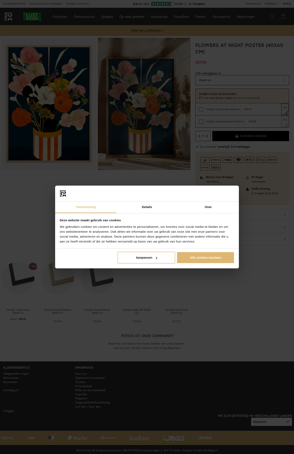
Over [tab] (208, 207)
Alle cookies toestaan (205, 257)
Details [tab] (147, 207)
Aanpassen (146, 257)
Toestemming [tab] (86, 207)
